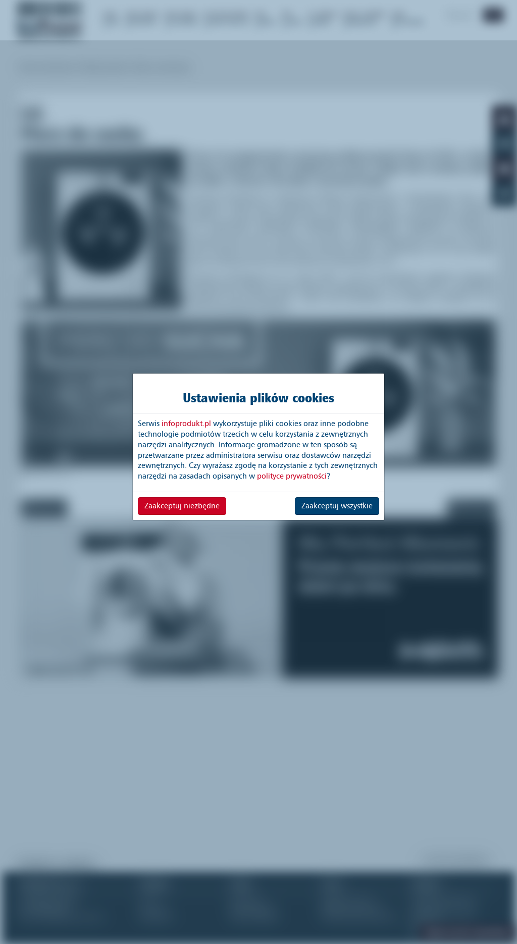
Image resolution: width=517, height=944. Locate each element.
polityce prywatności (292, 476)
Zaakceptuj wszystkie (337, 505)
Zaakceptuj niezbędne (182, 505)
